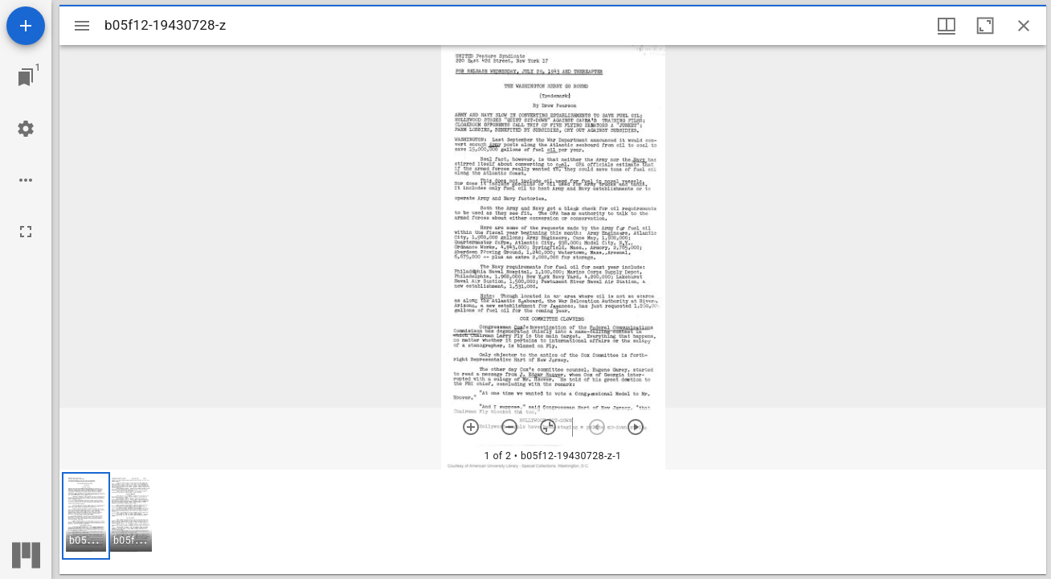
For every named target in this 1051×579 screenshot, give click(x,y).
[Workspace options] (25, 180)
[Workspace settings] (25, 128)
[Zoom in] (471, 427)
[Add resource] (25, 25)
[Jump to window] (25, 77)
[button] (86, 516)
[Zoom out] (509, 427)
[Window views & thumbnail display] (946, 25)
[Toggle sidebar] (82, 25)
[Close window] (1023, 25)
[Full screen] (25, 231)
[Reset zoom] (548, 427)
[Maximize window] (985, 25)
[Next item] (635, 427)
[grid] (552, 522)
